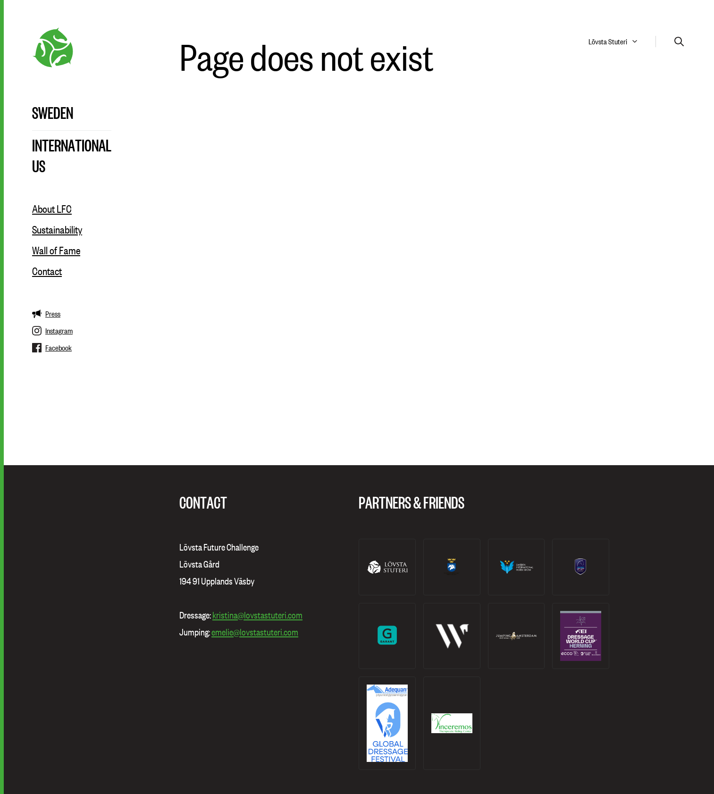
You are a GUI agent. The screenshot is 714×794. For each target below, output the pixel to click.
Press (46, 314)
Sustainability (57, 229)
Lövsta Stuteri (607, 41)
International (71, 145)
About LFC (52, 209)
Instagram (52, 331)
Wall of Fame (56, 250)
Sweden (52, 112)
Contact (47, 271)
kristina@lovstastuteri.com (257, 615)
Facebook (52, 348)
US (38, 165)
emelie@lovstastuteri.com (254, 632)
